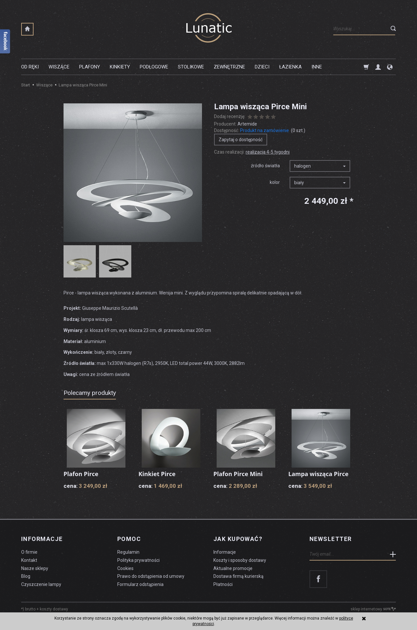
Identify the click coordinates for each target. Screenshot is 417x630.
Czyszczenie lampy (41, 584)
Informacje (42, 539)
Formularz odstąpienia (140, 584)
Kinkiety (120, 67)
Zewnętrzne (229, 67)
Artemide (247, 124)
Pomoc (129, 539)
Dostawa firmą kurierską (238, 576)
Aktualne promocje (232, 568)
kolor (275, 182)
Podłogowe (154, 67)
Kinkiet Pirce (157, 474)
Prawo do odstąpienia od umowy (150, 576)
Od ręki (30, 67)
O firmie (29, 552)
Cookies (125, 568)
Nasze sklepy (34, 568)
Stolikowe (191, 67)
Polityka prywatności (138, 559)
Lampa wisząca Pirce (318, 474)
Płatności (223, 584)
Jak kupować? (237, 539)
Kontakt (29, 559)
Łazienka (290, 67)
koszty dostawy (54, 609)
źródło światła (265, 165)
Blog (25, 576)
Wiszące (59, 67)
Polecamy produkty (90, 393)
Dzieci (262, 67)
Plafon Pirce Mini (238, 474)
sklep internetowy (373, 609)
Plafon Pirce (81, 474)
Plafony (89, 67)
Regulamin (128, 552)
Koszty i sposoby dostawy (239, 559)
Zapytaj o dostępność (241, 139)
